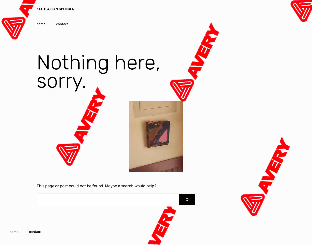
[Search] (187, 199)
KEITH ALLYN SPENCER (55, 9)
